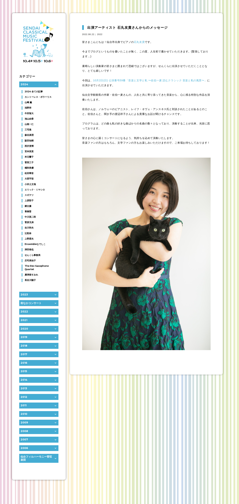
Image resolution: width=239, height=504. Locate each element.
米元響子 (29, 157)
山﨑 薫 (28, 102)
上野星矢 (29, 238)
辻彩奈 (28, 233)
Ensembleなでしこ (35, 244)
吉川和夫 (29, 227)
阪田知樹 (29, 140)
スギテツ (29, 195)
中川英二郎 (30, 217)
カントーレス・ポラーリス (38, 97)
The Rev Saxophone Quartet (37, 268)
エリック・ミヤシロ (35, 189)
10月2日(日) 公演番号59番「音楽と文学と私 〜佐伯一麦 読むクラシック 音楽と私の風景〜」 (150, 80)
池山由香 (29, 119)
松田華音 (29, 173)
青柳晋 (28, 211)
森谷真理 (29, 135)
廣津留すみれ (31, 274)
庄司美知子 (30, 260)
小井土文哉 (30, 184)
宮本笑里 (29, 151)
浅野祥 (28, 108)
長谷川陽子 (30, 280)
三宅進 (28, 129)
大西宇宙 (29, 178)
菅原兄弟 (29, 222)
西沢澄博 (29, 146)
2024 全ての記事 (34, 91)
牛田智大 (29, 113)
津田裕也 (29, 249)
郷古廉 (28, 206)
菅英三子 (29, 162)
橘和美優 (29, 168)
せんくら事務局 (32, 255)
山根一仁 (29, 124)
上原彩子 (29, 200)
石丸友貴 (139, 41)
